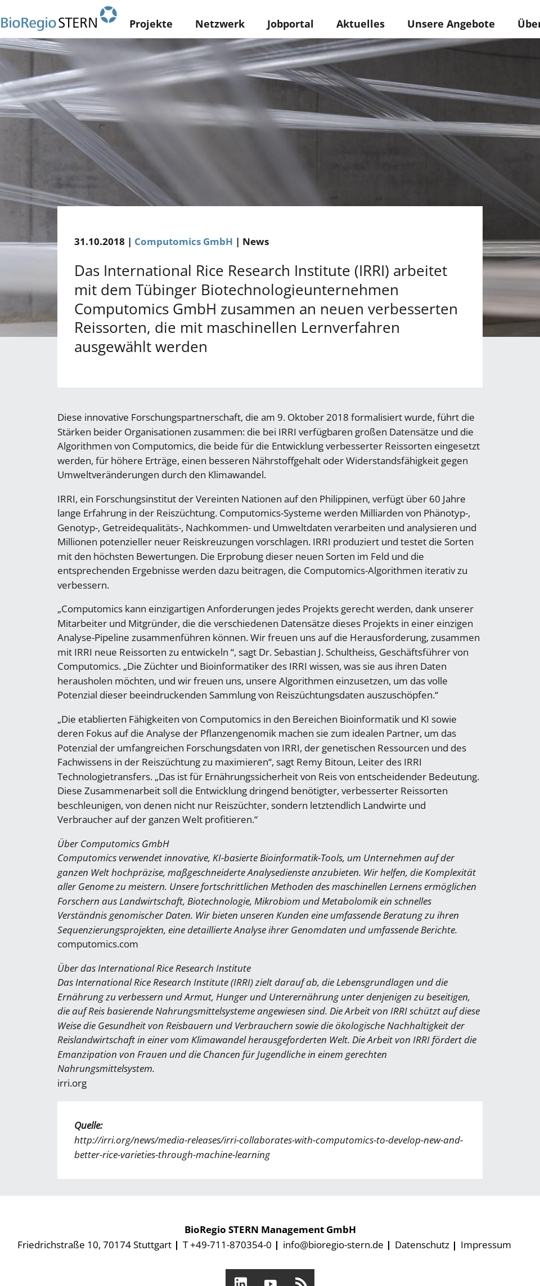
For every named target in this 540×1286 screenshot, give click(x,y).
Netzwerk (220, 23)
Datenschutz (422, 1244)
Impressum (486, 1244)
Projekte (151, 23)
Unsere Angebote (451, 23)
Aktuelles (360, 23)
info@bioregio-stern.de (333, 1244)
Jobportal (290, 23)
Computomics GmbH (183, 241)
